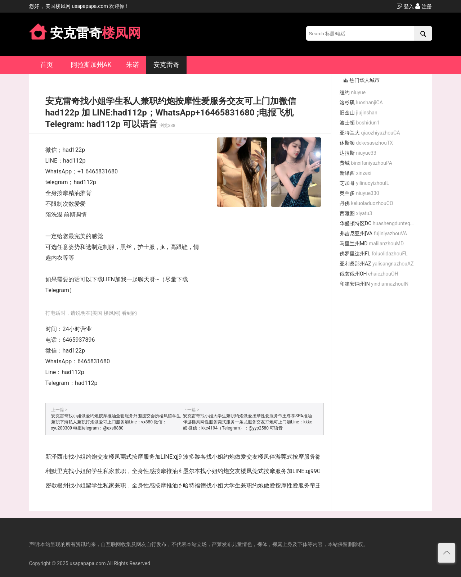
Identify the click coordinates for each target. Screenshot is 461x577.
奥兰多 (359, 193)
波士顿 (360, 123)
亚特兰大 (370, 133)
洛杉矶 (361, 102)
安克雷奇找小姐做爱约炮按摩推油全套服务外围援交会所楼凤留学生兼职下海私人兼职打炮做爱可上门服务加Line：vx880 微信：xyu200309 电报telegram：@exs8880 (116, 422)
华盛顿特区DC (380, 223)
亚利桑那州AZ (377, 264)
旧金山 (358, 112)
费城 (366, 163)
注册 (423, 6)
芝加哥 (364, 183)
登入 (405, 6)
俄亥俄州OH (369, 274)
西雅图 (356, 213)
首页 (46, 64)
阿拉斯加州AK (91, 64)
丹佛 (366, 203)
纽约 (353, 92)
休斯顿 (366, 143)
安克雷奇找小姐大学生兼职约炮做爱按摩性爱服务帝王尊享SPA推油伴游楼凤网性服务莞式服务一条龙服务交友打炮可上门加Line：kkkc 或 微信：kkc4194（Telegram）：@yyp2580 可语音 (247, 422)
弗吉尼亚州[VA (373, 233)
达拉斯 (358, 153)
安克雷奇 (166, 64)
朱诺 (132, 64)
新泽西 (355, 173)
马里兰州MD (372, 243)
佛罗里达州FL (374, 253)
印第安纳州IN (374, 284)
